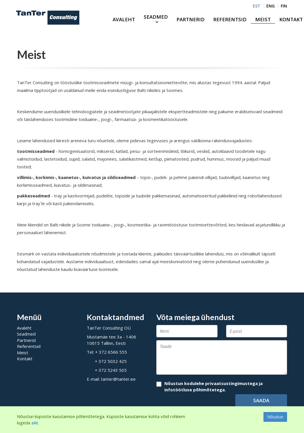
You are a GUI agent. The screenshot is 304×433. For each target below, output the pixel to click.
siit (34, 423)
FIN (284, 6)
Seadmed (156, 17)
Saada (261, 400)
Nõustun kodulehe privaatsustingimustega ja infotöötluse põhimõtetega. (213, 386)
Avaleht (124, 19)
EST (256, 6)
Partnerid (190, 19)
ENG (270, 6)
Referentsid (230, 19)
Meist (263, 19)
